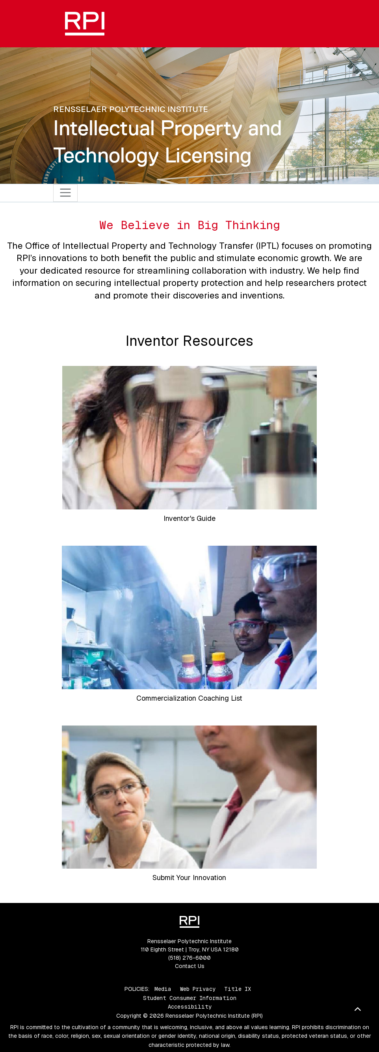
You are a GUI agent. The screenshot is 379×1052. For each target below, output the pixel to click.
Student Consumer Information (189, 998)
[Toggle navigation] (65, 193)
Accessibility (190, 1006)
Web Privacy (198, 988)
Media (162, 988)
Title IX (237, 988)
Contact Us (189, 966)
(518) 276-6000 (189, 957)
